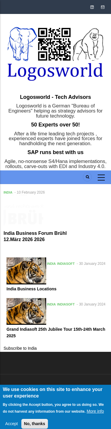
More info (95, 416)
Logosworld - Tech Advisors (55, 97)
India (8, 192)
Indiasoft (66, 263)
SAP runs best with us (56, 152)
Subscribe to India (20, 348)
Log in (18, 387)
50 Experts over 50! (55, 125)
